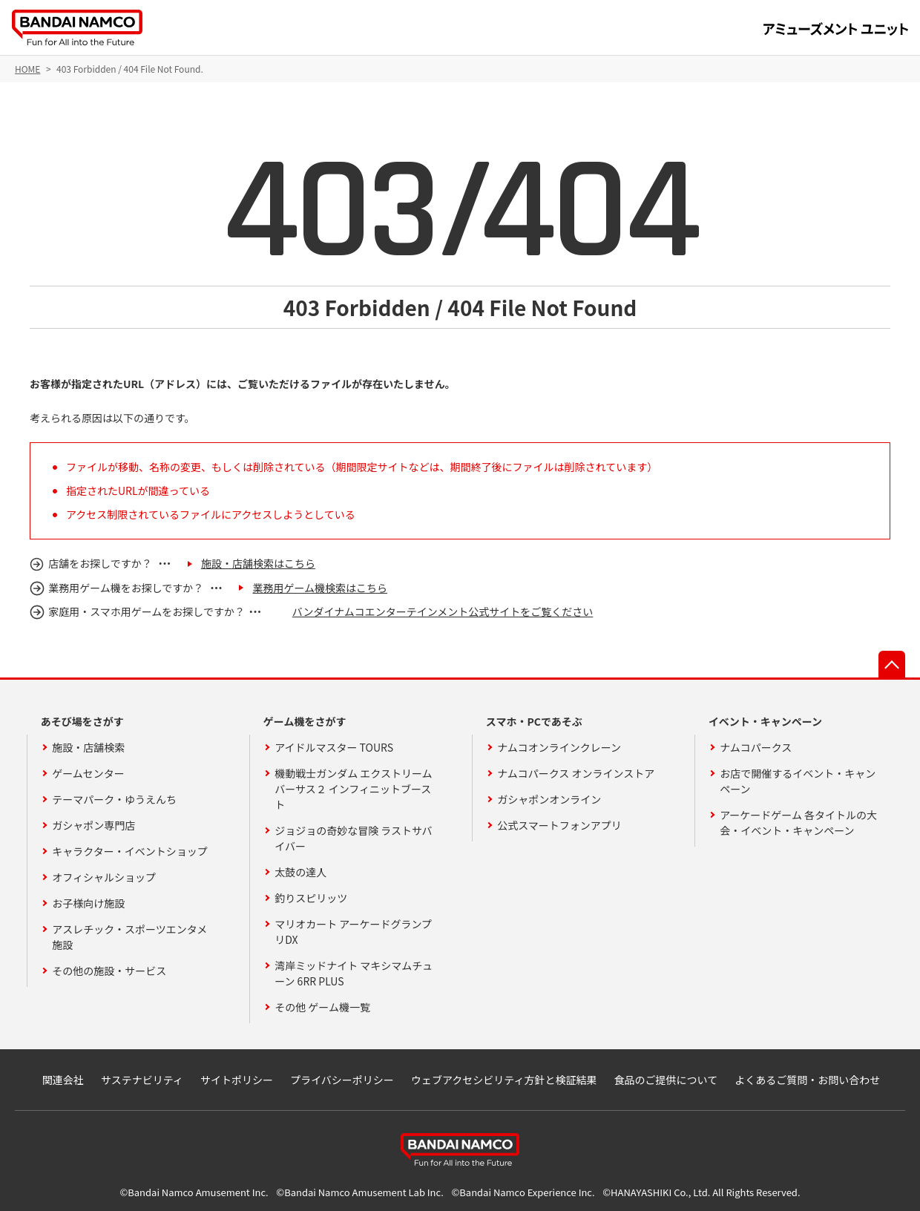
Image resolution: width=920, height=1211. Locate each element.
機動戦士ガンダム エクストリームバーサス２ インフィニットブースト (353, 789)
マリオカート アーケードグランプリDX (353, 931)
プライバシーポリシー (342, 1079)
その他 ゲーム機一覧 (322, 1007)
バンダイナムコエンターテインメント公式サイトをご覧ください (443, 611)
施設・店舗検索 (88, 747)
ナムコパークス (756, 747)
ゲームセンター (88, 773)
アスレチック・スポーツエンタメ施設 (129, 937)
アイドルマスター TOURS (334, 747)
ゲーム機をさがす (304, 721)
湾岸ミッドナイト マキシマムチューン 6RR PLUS (354, 973)
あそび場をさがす (82, 721)
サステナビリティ (142, 1079)
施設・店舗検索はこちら (258, 563)
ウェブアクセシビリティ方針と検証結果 (504, 1079)
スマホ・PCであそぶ (534, 721)
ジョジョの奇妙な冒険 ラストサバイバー (353, 838)
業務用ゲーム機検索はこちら (319, 587)
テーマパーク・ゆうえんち (114, 799)
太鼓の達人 (300, 871)
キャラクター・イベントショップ (129, 851)
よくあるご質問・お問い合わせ (807, 1079)
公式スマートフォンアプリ (559, 825)
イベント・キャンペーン (765, 721)
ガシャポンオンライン (549, 799)
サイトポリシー (236, 1079)
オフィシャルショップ (104, 877)
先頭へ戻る (891, 664)
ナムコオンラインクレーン (559, 747)
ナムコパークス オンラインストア (575, 773)
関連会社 (63, 1079)
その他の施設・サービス (109, 970)
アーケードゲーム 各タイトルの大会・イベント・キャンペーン (798, 822)
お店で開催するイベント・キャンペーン (797, 781)
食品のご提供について (666, 1079)
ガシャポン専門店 (93, 825)
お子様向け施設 (88, 903)
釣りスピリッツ (311, 897)
